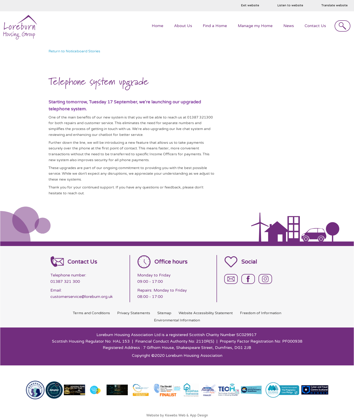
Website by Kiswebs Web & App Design (177, 415)
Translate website (334, 5)
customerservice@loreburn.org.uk (81, 296)
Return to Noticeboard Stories (74, 51)
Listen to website (290, 5)
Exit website (250, 5)
